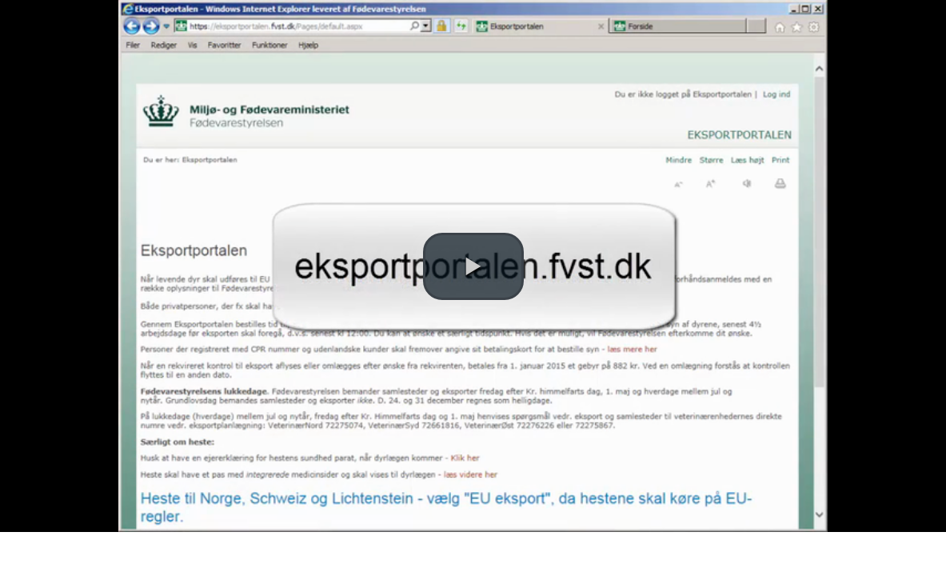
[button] (473, 266)
